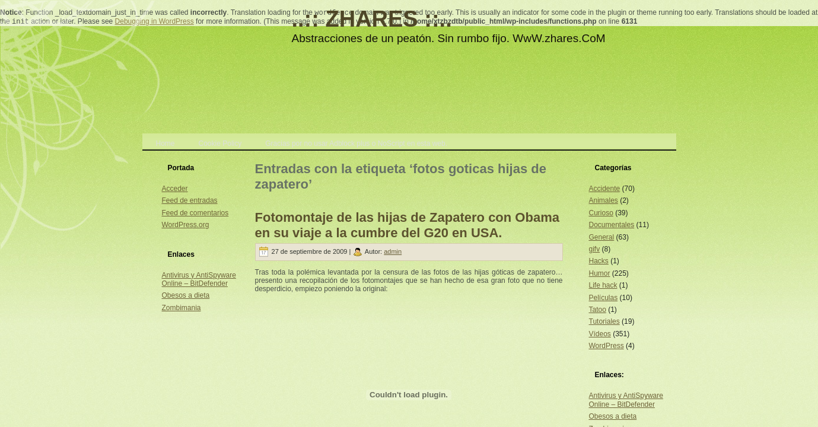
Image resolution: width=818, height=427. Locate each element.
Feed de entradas (190, 200)
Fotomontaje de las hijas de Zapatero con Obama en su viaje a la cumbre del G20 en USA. (407, 225)
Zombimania (181, 308)
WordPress (606, 346)
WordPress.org (185, 225)
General (602, 237)
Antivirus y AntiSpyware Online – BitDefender (199, 279)
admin (393, 251)
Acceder (175, 188)
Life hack (603, 285)
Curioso (601, 213)
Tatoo (597, 309)
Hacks (599, 261)
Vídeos (600, 334)
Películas (603, 298)
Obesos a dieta (186, 295)
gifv (594, 249)
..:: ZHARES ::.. (372, 19)
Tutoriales (604, 321)
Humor (599, 273)
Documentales (612, 225)
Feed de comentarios (195, 213)
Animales (603, 200)
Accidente (604, 188)
